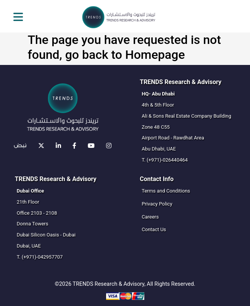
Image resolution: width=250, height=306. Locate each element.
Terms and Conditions (166, 191)
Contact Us (154, 229)
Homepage (155, 54)
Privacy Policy (157, 204)
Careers (150, 217)
